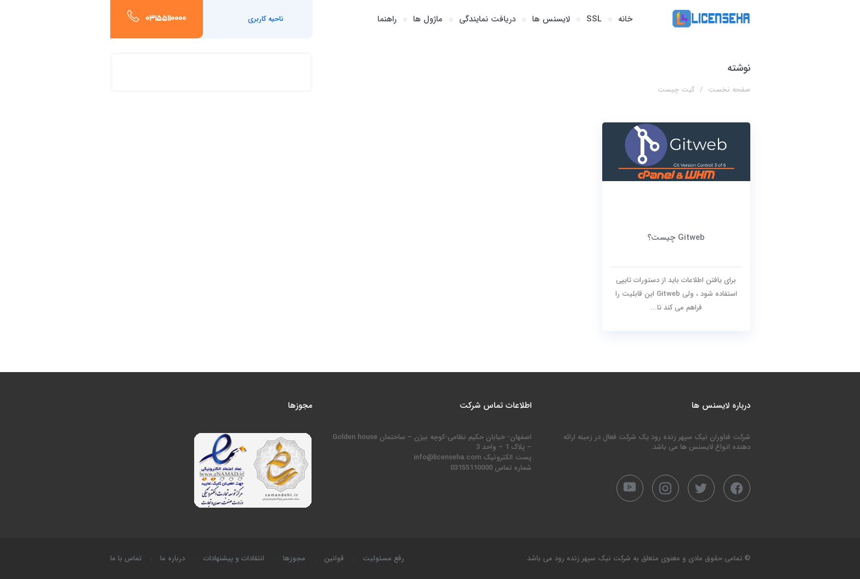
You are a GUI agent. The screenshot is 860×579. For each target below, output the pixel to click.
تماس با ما (126, 558)
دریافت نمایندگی (487, 19)
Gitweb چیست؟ (676, 237)
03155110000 (165, 19)
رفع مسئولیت (383, 558)
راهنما (387, 19)
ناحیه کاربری (266, 19)
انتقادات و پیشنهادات (233, 558)
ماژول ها (428, 19)
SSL (594, 19)
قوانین (334, 558)
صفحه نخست (729, 89)
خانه (625, 19)
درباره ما (172, 558)
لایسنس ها (551, 19)
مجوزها (294, 558)
